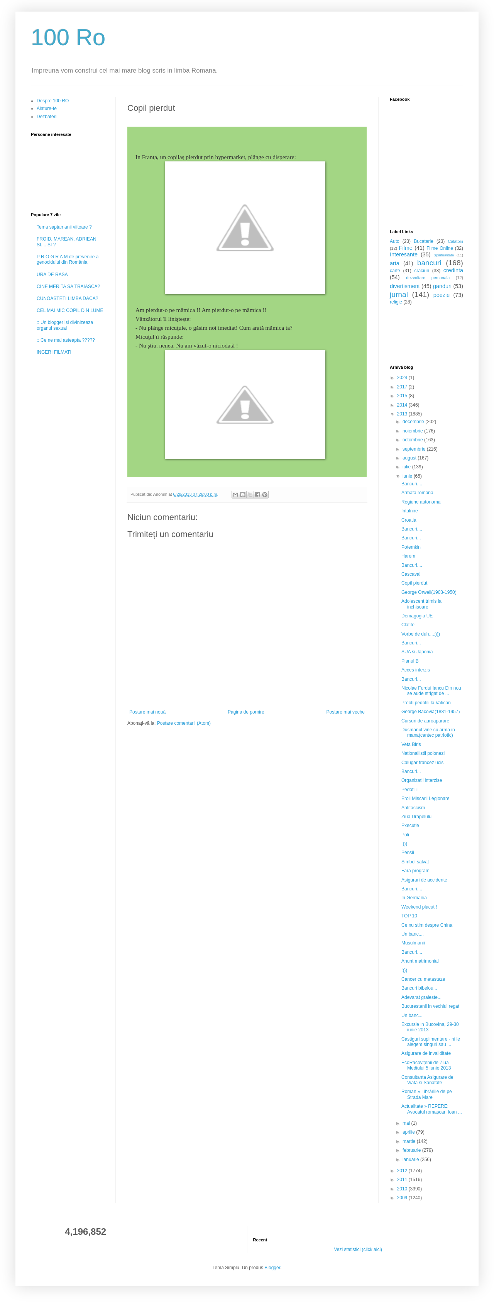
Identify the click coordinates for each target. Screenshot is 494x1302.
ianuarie (411, 1159)
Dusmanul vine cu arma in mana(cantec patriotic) (428, 732)
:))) (404, 843)
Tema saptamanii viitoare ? (64, 227)
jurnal (399, 294)
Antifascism (413, 807)
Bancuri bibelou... (419, 988)
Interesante (404, 254)
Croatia (408, 520)
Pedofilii (409, 789)
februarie (412, 1150)
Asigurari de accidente (424, 880)
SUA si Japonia (417, 651)
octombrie (413, 439)
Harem (408, 556)
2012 (403, 1170)
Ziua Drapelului (417, 816)
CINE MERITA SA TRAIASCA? (68, 286)
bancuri (429, 263)
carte (395, 270)
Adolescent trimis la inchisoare (421, 603)
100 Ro (68, 37)
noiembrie (413, 431)
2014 (403, 405)
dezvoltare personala (428, 277)
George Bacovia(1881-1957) (430, 711)
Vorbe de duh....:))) (420, 634)
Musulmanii (413, 943)
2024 (403, 377)
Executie (410, 825)
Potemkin (411, 547)
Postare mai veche (346, 712)
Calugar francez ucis (422, 762)
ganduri (442, 286)
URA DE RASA (52, 274)
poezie (441, 295)
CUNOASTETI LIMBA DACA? (67, 298)
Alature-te (47, 108)
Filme (406, 248)
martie (410, 1141)
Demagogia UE (417, 616)
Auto (394, 241)
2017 (403, 387)
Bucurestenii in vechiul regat (430, 1006)
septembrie (415, 449)
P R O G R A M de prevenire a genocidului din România (68, 259)
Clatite (407, 624)
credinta (453, 270)
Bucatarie (423, 241)
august (410, 458)
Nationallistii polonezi (423, 753)
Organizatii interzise (421, 780)
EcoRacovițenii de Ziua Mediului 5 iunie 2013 (426, 1065)
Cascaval (410, 574)
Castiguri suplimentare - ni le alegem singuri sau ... (430, 1041)
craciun (421, 270)
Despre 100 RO (53, 100)
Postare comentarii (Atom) (184, 723)
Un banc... (412, 1015)
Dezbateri (46, 116)
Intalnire (409, 511)
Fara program (415, 870)
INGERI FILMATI (54, 352)
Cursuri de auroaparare (425, 721)
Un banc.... (412, 934)
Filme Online (439, 248)
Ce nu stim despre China (426, 925)
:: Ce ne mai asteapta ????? (66, 340)
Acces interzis (415, 670)
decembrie (414, 421)
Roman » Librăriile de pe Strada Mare (426, 1094)
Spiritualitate (444, 255)
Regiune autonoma (420, 502)
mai (407, 1123)
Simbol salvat (415, 862)
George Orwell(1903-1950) (429, 592)
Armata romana (417, 492)
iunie (408, 476)
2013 (403, 414)
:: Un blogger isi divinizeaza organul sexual (65, 325)
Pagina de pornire (246, 712)
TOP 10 (409, 916)
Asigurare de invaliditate (426, 1053)
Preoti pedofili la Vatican (426, 702)
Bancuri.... (411, 484)
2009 (403, 1197)
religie (396, 302)
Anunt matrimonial (420, 961)
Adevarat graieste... (421, 997)
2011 (403, 1179)
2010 (403, 1189)
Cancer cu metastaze (423, 979)
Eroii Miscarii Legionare (425, 798)
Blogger (272, 1267)
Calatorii (455, 241)
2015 (403, 395)
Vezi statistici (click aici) (358, 1249)
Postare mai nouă (147, 712)
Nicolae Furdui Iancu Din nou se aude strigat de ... (431, 690)
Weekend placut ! (419, 907)
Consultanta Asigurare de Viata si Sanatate (427, 1080)
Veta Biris (411, 744)
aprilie (409, 1132)
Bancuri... (411, 538)
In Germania (414, 897)
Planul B (410, 661)
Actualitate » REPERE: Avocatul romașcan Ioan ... (431, 1109)
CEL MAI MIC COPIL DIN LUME (70, 310)
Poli (405, 834)
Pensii (407, 852)
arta (394, 263)
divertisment (405, 286)
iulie (407, 467)
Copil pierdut (414, 583)
